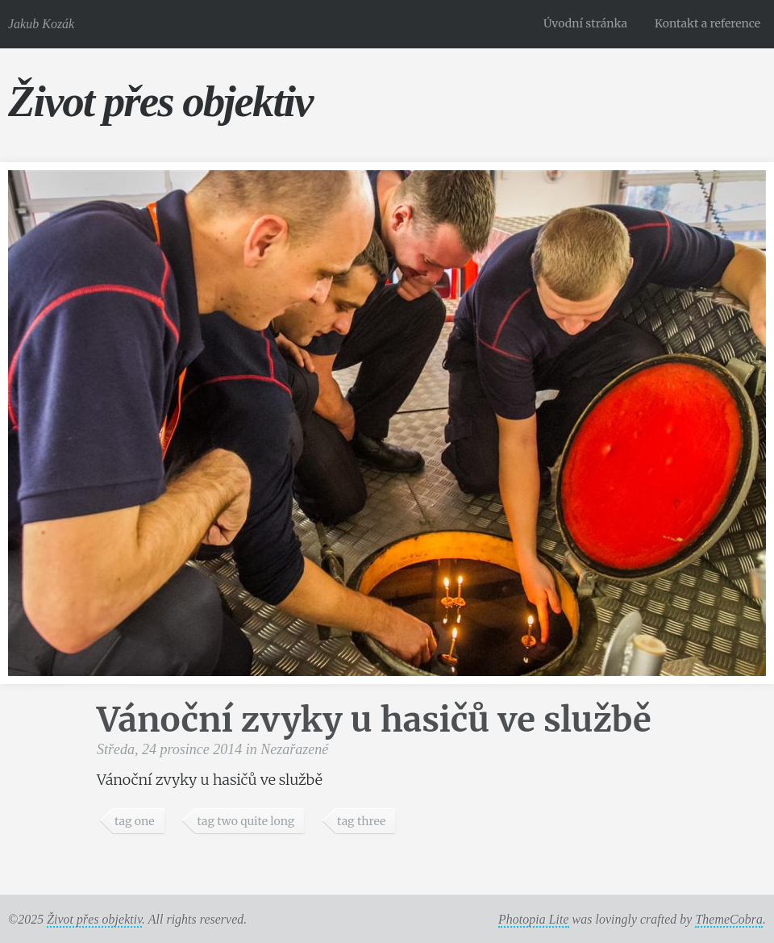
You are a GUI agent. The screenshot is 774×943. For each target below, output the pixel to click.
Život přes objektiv (160, 101)
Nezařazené (294, 749)
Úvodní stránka (585, 23)
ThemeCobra (729, 919)
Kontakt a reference (707, 23)
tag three (361, 821)
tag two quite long (245, 821)
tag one (134, 821)
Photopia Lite (533, 919)
